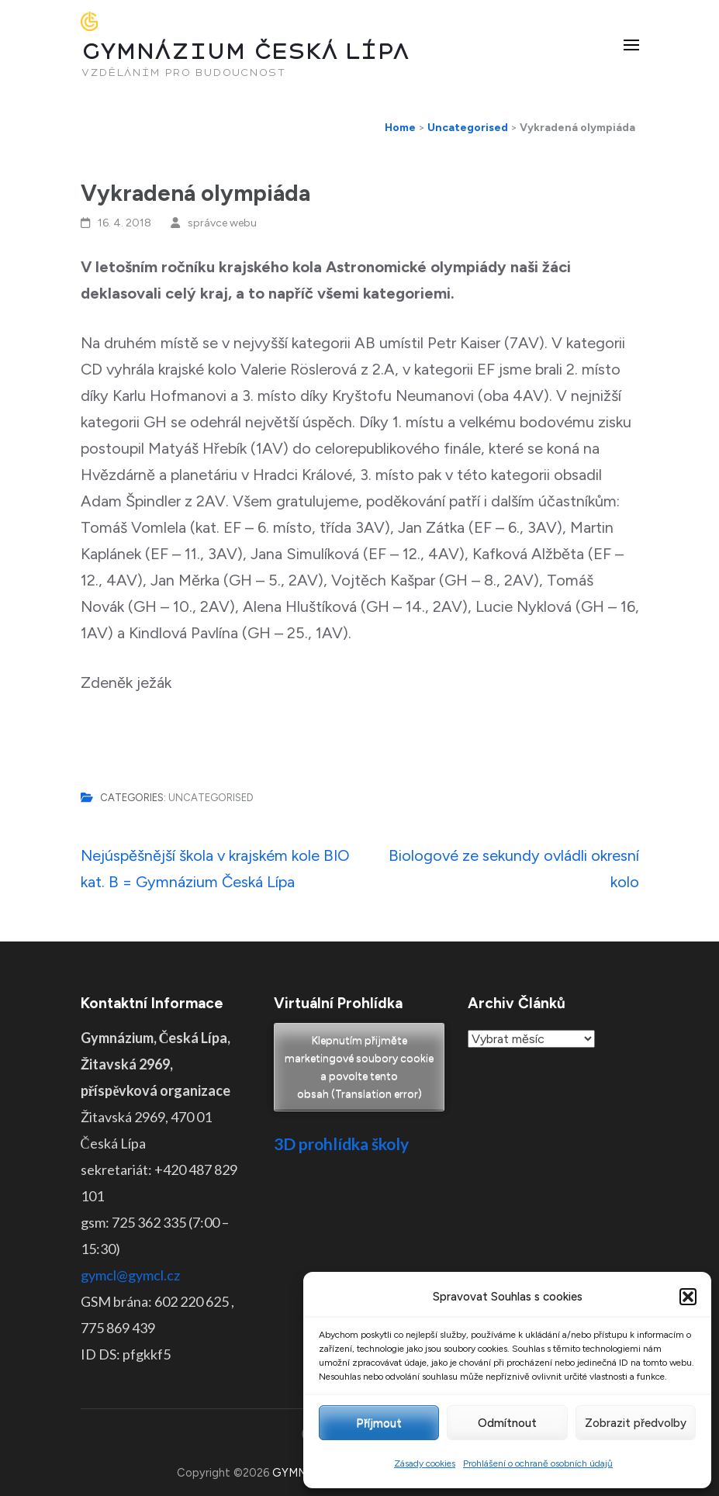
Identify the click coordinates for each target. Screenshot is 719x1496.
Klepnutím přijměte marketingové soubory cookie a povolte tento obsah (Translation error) (359, 1067)
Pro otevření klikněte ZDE (359, 1245)
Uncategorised (211, 797)
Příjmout (379, 1423)
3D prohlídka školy (341, 1143)
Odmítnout (507, 1423)
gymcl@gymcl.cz (130, 1275)
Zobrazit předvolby (635, 1423)
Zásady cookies (424, 1463)
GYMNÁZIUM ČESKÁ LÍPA (245, 51)
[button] (688, 1296)
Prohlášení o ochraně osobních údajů (538, 1463)
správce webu (222, 223)
